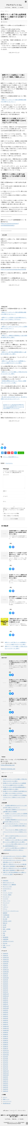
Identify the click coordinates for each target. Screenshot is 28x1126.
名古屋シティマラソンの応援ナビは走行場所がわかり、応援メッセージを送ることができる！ (18, 718)
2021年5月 (5, 986)
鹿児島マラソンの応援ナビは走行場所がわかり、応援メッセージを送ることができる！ (18, 554)
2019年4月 (5, 1018)
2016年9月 (5, 1077)
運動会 (4, 947)
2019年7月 (5, 1014)
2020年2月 (5, 1004)
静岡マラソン (15, 457)
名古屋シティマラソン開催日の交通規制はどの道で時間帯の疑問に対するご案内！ (18, 576)
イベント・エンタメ (7, 892)
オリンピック (6, 896)
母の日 (4, 927)
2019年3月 (5, 1020)
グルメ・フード (6, 900)
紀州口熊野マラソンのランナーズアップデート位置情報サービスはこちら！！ (18, 598)
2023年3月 (5, 973)
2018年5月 (5, 1040)
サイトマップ (6, 902)
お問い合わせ (5, 1110)
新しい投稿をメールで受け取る (11, 515)
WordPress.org (6, 1103)
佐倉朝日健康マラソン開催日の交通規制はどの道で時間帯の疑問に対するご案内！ (18, 532)
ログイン (5, 1097)
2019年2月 (5, 1022)
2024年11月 (6, 969)
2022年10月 (6, 977)
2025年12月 (6, 957)
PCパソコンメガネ (7, 886)
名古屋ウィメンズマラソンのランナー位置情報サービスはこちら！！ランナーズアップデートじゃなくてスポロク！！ (15, 815)
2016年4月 (5, 1087)
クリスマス (5, 898)
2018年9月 (5, 1032)
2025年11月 (6, 959)
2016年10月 (6, 1075)
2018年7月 (5, 1036)
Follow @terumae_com (8, 765)
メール (5, 496)
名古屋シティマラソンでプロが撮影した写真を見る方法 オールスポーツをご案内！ (18, 662)
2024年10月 (6, 971)
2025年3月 (5, 965)
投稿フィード (6, 1099)
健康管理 (5, 913)
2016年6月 (5, 1083)
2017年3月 (5, 1064)
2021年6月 (5, 984)
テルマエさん (9, 463)
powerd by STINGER (16, 1123)
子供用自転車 (6, 915)
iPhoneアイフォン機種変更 (9, 884)
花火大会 (5, 943)
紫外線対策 (5, 937)
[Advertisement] (14, 62)
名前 (4, 491)
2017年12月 (6, 1050)
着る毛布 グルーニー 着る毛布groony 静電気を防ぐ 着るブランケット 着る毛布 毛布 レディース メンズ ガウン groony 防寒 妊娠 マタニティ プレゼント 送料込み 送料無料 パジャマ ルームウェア (13, 406)
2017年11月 (6, 1052)
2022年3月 (5, 982)
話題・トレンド (6, 945)
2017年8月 (5, 1058)
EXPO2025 (5, 880)
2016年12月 (6, 1071)
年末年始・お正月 (7, 921)
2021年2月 (5, 990)
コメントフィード (7, 1101)
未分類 (4, 925)
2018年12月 (6, 1026)
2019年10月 (6, 1008)
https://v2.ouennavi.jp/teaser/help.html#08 (13, 269)
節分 (4, 933)
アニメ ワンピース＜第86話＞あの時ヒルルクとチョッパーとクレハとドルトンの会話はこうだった (15, 832)
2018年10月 (6, 1030)
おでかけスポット (7, 888)
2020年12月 (6, 994)
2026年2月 (5, 955)
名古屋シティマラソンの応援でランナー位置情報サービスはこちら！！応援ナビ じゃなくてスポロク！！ (18, 737)
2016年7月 (5, 1081)
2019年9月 (5, 1010)
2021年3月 (5, 988)
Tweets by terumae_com (8, 769)
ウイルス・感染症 (7, 894)
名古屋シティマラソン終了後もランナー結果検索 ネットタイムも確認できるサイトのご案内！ (18, 681)
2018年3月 (5, 1044)
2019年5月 (5, 1016)
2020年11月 (6, 996)
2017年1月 (5, 1069)
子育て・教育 (6, 917)
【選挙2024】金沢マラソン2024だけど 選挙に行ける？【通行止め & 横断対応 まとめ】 (18, 620)
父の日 (4, 931)
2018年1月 (5, 1048)
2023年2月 (5, 975)
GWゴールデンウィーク (8, 882)
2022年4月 (5, 979)
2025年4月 (5, 963)
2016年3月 (5, 1089)
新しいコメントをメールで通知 (11, 513)
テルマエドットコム (14, 5)
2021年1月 (5, 992)
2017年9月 (5, 1056)
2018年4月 (5, 1042)
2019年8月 (5, 1012)
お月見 (4, 890)
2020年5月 (5, 1000)
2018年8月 (5, 1034)
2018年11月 (6, 1028)
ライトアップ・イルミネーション (11, 911)
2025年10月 (6, 961)
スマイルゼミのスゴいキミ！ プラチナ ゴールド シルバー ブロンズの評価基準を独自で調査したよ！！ (15, 825)
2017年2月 (5, 1067)
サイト (4, 501)
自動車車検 (5, 939)
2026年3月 (5, 953)
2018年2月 (5, 1046)
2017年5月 (5, 1062)
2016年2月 (5, 1091)
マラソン (5, 457)
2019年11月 (6, 1006)
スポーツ (5, 905)
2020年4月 (5, 1002)
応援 (9, 457)
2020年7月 (5, 998)
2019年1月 (5, 1024)
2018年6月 (5, 1038)
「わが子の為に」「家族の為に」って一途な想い (14, 1119)
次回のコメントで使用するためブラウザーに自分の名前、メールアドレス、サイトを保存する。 (14, 510)
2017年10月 (6, 1054)
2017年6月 (5, 1060)
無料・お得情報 (6, 929)
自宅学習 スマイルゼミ (8, 941)
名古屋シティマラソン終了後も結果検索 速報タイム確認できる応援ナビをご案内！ (18, 700)
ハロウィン (5, 907)
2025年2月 (5, 967)
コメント (6, 474)
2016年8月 (5, 1079)
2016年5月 (5, 1085)
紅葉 (4, 935)
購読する (4, 654)
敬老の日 (5, 923)
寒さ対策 (5, 919)
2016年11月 (6, 1073)
